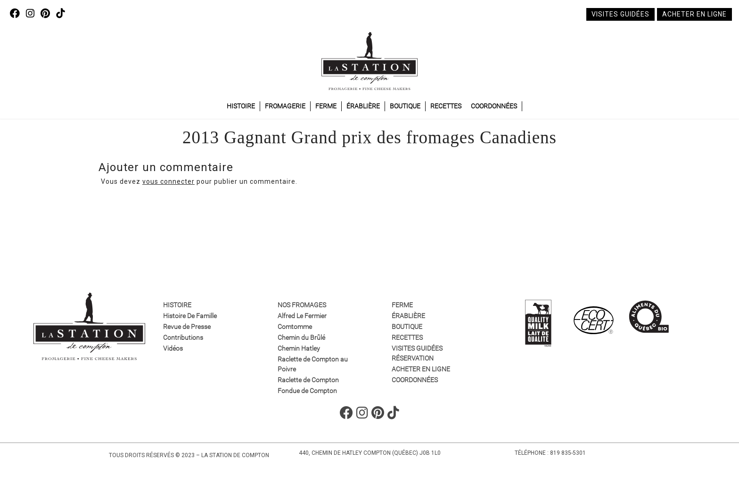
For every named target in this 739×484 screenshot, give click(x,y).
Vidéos (173, 348)
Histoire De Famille (190, 316)
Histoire (241, 106)
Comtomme (295, 326)
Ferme (326, 106)
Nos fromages (302, 305)
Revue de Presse (187, 326)
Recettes (445, 106)
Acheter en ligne (694, 14)
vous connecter (168, 181)
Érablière (363, 106)
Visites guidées (620, 14)
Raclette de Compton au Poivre (313, 364)
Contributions (183, 337)
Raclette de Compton (308, 380)
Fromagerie (285, 106)
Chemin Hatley (299, 348)
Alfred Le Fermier (302, 316)
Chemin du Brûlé (301, 337)
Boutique (405, 106)
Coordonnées (494, 106)
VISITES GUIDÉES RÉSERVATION (417, 353)
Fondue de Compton (307, 390)
